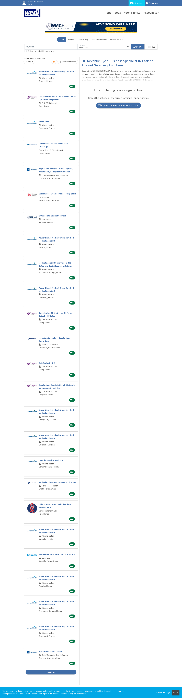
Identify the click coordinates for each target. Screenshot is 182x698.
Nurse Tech (44, 121)
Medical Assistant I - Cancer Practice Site (57, 482)
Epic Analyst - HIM (47, 363)
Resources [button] (150, 12)
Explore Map (82, 39)
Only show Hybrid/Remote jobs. (41, 51)
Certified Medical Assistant (51, 460)
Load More (51, 672)
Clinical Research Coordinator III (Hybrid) (57, 193)
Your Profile (132, 12)
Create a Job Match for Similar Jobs (118, 105)
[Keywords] (51, 47)
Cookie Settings (163, 693)
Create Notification (68, 62)
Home (108, 12)
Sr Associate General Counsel (52, 215)
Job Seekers (136, 3)
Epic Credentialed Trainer (50, 651)
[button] (151, 47)
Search (61, 39)
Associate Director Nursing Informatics (57, 554)
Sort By (28, 62)
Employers (152, 3)
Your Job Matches (99, 39)
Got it (175, 693)
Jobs (118, 12)
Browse (71, 39)
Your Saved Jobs (116, 39)
